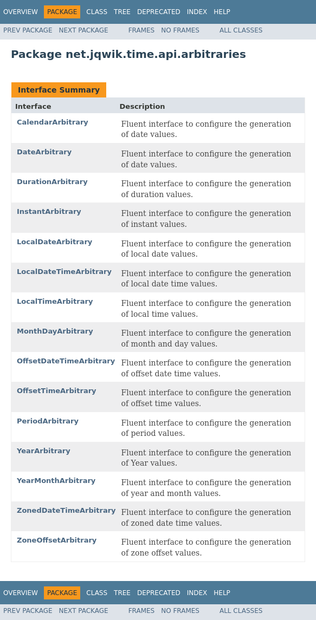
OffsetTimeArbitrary (56, 391)
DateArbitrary (44, 152)
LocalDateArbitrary (54, 242)
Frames (141, 30)
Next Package (83, 30)
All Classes (241, 30)
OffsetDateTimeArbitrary (66, 361)
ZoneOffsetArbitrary (56, 540)
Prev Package (28, 30)
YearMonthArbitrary (56, 481)
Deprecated (158, 12)
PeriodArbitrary (48, 421)
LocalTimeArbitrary (55, 301)
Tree (122, 12)
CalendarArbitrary (52, 122)
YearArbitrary (43, 451)
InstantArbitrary (49, 211)
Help (222, 12)
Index (197, 12)
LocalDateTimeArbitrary (64, 271)
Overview (20, 12)
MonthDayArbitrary (55, 331)
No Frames (180, 30)
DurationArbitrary (52, 182)
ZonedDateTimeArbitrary (66, 510)
